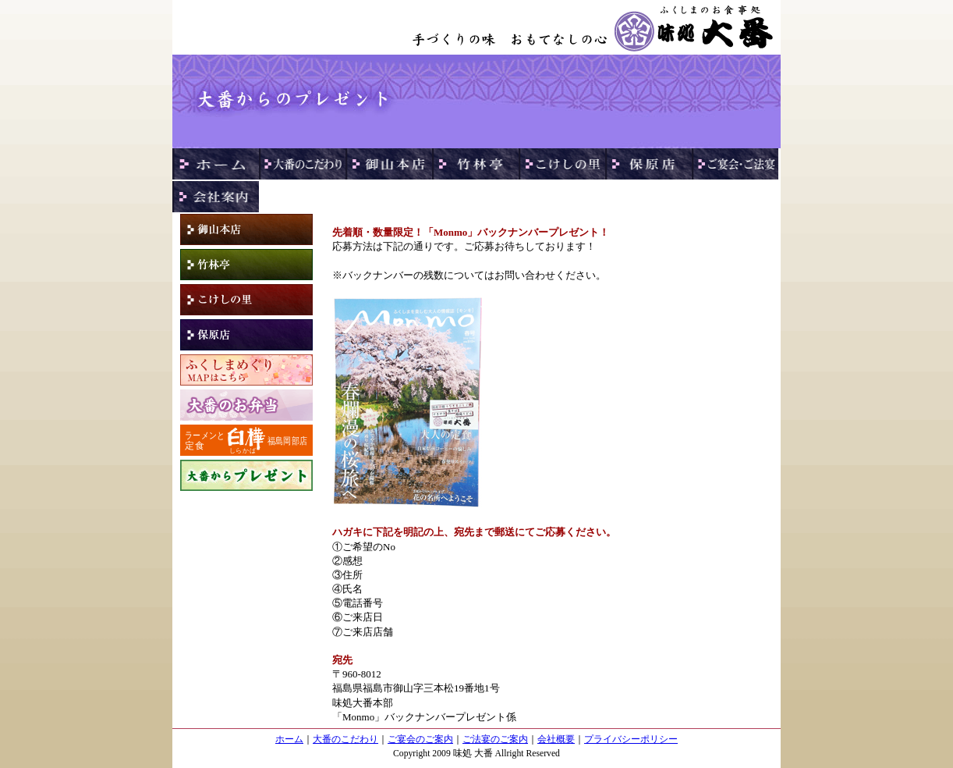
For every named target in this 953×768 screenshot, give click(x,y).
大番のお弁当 (246, 405)
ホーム (289, 739)
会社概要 (556, 739)
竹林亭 (246, 264)
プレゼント (246, 475)
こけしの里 (246, 299)
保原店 (246, 334)
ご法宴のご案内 (495, 739)
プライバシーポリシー (631, 739)
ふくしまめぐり (246, 370)
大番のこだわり (345, 739)
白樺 (246, 440)
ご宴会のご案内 (420, 739)
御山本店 (246, 229)
